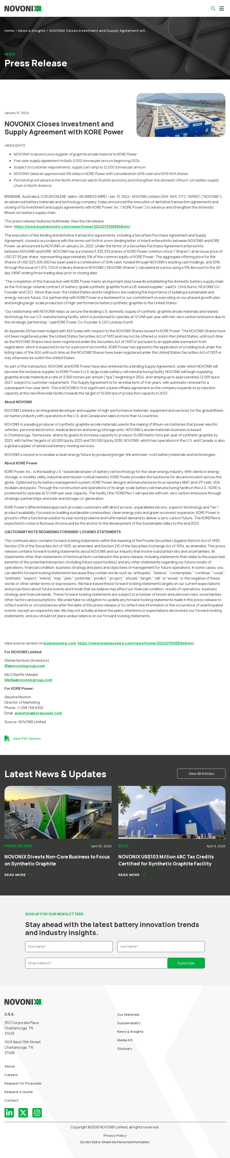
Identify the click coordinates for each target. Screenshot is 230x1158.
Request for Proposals (23, 1083)
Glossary (124, 1048)
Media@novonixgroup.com (28, 679)
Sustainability (128, 1023)
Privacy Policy (115, 1135)
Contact (11, 1100)
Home (9, 30)
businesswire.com (60, 643)
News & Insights (31, 30)
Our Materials (128, 1014)
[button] (222, 8)
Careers (11, 1074)
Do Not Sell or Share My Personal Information (115, 1142)
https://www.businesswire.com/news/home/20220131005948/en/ (72, 226)
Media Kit (125, 1040)
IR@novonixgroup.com (24, 665)
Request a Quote (18, 1091)
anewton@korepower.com (38, 713)
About (9, 1066)
